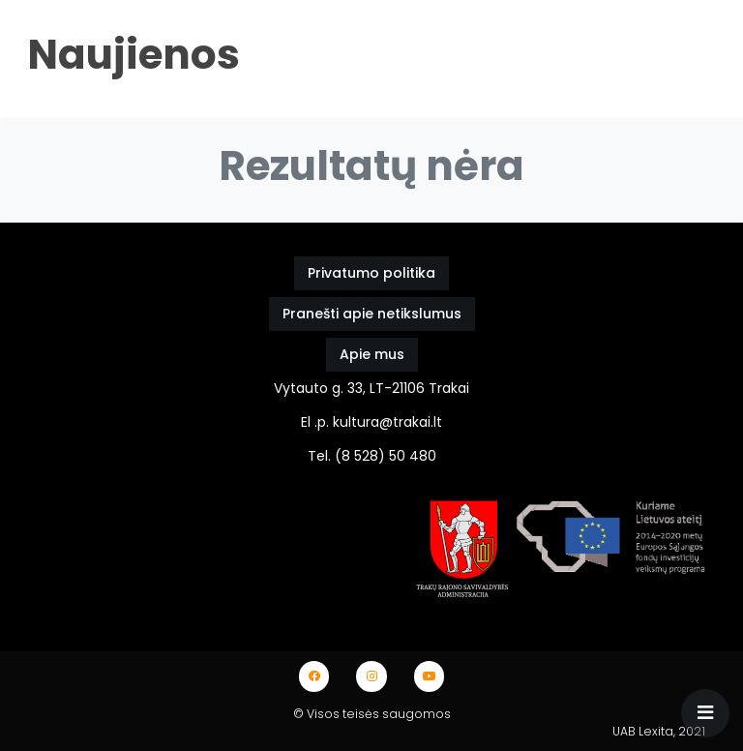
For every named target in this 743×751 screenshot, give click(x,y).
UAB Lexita (642, 731)
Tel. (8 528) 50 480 (372, 456)
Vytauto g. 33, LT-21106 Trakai (371, 388)
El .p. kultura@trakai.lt (371, 422)
